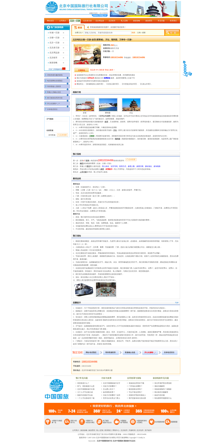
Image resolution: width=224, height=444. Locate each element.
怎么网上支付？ (109, 389)
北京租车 (112, 21)
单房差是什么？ (83, 383)
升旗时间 (132, 430)
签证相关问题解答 (161, 392)
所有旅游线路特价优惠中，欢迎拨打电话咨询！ (108, 27)
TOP (176, 303)
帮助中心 (116, 430)
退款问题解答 (159, 386)
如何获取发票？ (109, 392)
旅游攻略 (136, 21)
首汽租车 (148, 430)
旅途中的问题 (159, 395)
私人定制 (124, 21)
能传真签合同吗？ (135, 389)
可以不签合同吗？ (135, 392)
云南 (139, 33)
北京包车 (140, 430)
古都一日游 (54, 38)
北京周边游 (99, 21)
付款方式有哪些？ (110, 386)
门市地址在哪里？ (135, 386)
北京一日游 (75, 21)
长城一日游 (54, 33)
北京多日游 (87, 21)
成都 (143, 33)
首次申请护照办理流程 (163, 383)
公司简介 (62, 21)
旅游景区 (148, 21)
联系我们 (173, 21)
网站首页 (50, 21)
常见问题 (161, 21)
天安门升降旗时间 (55, 69)
